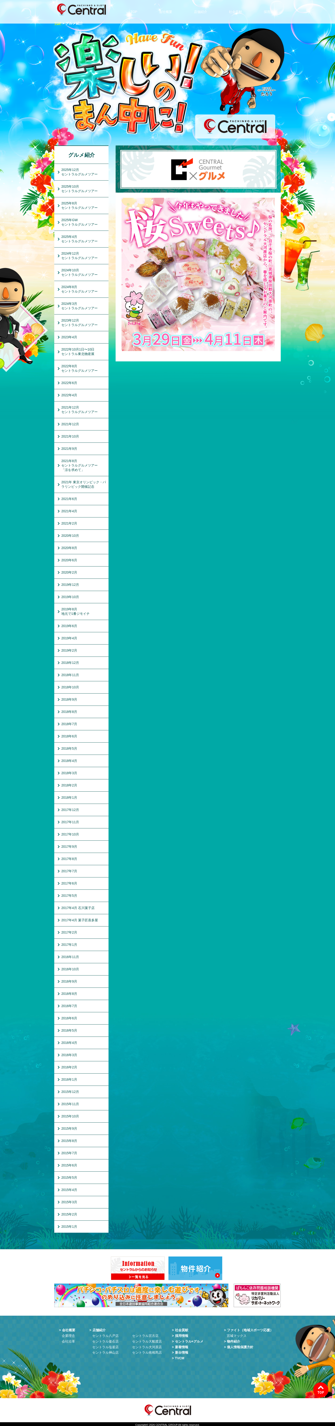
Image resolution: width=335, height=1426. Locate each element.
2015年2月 (69, 1214)
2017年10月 (70, 834)
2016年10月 (70, 969)
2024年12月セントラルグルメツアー (79, 256)
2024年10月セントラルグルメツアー (79, 272)
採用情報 (272, 9)
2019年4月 (69, 638)
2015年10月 (70, 1116)
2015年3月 (69, 1202)
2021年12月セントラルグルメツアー (79, 409)
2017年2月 (69, 932)
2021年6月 (69, 499)
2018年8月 (69, 712)
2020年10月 (70, 535)
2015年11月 (70, 1104)
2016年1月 (69, 1079)
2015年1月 (69, 1226)
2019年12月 (70, 585)
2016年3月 (69, 1055)
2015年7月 (69, 1153)
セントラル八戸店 (105, 1334)
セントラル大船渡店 (147, 1340)
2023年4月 (69, 337)
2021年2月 (69, 523)
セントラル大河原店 (147, 1345)
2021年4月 (69, 511)
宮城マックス (237, 1334)
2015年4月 (69, 1190)
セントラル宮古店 (145, 1334)
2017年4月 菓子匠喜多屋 (79, 920)
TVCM (179, 1357)
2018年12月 (70, 663)
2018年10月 (70, 687)
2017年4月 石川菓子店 (78, 908)
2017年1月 (69, 945)
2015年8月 (69, 1141)
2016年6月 (69, 1018)
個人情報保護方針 (240, 1345)
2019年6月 (69, 626)
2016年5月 (69, 1030)
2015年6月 (69, 1165)
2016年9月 (69, 981)
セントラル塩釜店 (105, 1345)
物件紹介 (233, 1340)
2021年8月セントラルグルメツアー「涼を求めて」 (79, 465)
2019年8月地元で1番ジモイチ (75, 611)
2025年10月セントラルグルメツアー (79, 189)
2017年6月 (69, 883)
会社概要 (167, 9)
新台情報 (181, 1351)
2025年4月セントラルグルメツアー (79, 239)
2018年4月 (69, 761)
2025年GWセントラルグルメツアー (79, 222)
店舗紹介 (202, 9)
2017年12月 (70, 810)
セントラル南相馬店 (147, 1351)
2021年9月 (69, 449)
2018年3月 (69, 773)
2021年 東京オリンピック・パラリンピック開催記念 (83, 484)
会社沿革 (68, 1340)
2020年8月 (69, 548)
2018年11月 (70, 675)
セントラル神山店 (105, 1351)
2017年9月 (69, 846)
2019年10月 (70, 597)
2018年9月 (69, 699)
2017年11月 (70, 822)
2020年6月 (69, 560)
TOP (136, 9)
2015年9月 (69, 1128)
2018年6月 (69, 736)
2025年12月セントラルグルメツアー (79, 172)
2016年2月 (69, 1067)
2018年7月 (69, 724)
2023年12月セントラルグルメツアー (79, 322)
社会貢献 (237, 9)
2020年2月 (69, 572)
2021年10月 (70, 436)
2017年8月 (69, 859)
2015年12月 (70, 1092)
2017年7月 (69, 871)
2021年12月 (70, 424)
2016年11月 (70, 957)
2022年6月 (69, 383)
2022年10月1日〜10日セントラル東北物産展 (77, 351)
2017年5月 (69, 895)
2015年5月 (69, 1177)
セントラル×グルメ (189, 1340)
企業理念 (68, 1334)
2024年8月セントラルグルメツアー (79, 289)
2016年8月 (69, 994)
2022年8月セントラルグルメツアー (79, 368)
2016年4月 (69, 1043)
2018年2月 (69, 785)
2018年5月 (69, 748)
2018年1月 (69, 797)
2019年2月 (69, 650)
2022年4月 (69, 395)
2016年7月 (69, 1006)
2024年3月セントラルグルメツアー (79, 306)
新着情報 (181, 1345)
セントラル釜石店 (105, 1340)
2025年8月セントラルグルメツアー (79, 205)
